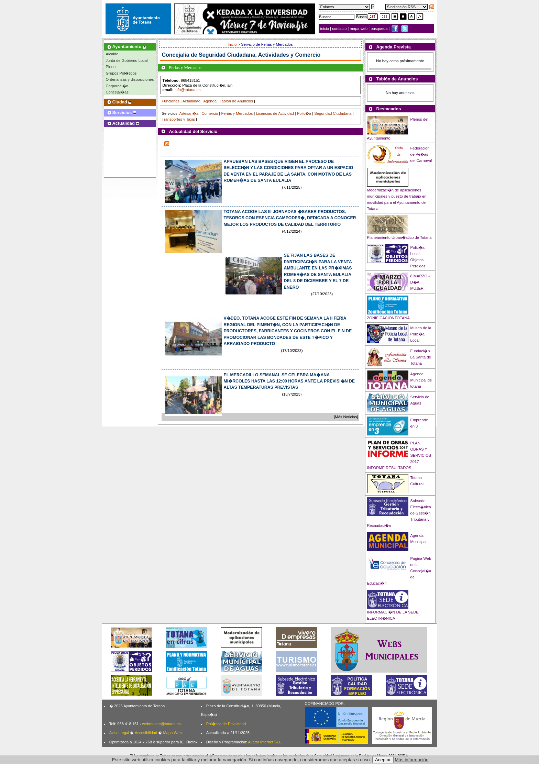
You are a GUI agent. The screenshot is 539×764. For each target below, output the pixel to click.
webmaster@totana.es (161, 724)
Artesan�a (188, 113)
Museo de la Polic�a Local (420, 334)
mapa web (359, 28)
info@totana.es (187, 90)
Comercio (209, 113)
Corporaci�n (117, 86)
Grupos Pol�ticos (121, 73)
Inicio (233, 44)
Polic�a (304, 113)
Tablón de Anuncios (236, 101)
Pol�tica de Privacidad (226, 724)
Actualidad (191, 101)
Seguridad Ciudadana (332, 113)
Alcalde (112, 54)
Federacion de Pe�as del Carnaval (421, 154)
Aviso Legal (119, 733)
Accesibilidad (146, 733)
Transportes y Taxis (178, 119)
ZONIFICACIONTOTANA (388, 318)
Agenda (210, 101)
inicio (325, 28)
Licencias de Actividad (275, 113)
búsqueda (379, 28)
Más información (412, 759)
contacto (339, 28)
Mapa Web (172, 733)
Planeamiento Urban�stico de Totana (399, 237)
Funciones (171, 101)
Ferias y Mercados (237, 113)
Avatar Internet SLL (264, 742)
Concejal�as (117, 92)
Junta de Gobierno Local (127, 60)
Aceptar (383, 759)
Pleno (111, 67)
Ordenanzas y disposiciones (130, 79)
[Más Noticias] (346, 417)
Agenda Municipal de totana (421, 380)
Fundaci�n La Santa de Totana (420, 357)
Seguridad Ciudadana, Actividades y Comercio (259, 55)
